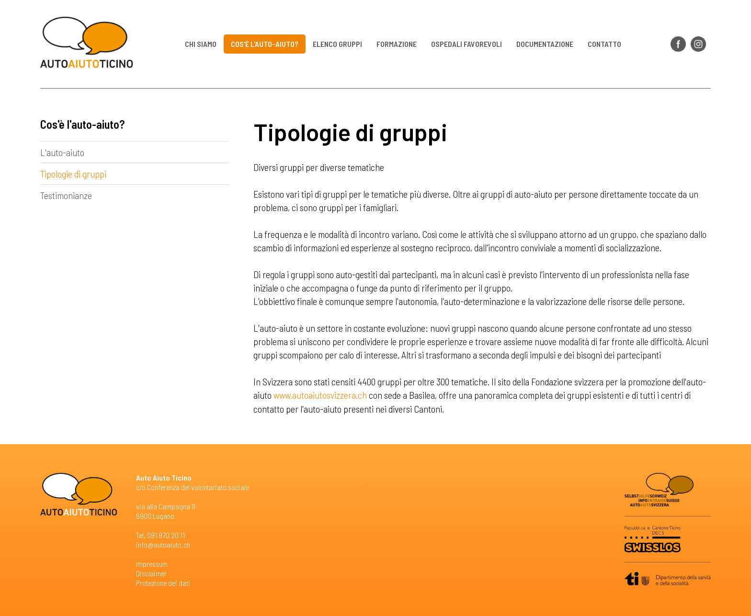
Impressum (152, 563)
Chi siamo (201, 43)
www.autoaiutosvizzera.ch (320, 395)
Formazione (397, 43)
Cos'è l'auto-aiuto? (265, 43)
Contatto (605, 43)
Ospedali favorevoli (467, 43)
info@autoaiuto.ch (163, 544)
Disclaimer (151, 572)
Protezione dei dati (163, 582)
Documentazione (545, 43)
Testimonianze (66, 195)
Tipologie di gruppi (73, 173)
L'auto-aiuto (62, 152)
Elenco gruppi (338, 43)
